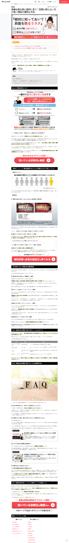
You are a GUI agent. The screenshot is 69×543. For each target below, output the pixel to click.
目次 (66, 540)
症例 (39, 1)
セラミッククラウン (15, 305)
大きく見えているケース (20, 48)
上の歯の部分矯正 (31, 539)
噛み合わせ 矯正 (31, 531)
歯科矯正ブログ (17, 4)
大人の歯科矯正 (15, 524)
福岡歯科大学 (20, 70)
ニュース (54, 1)
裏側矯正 (29, 522)
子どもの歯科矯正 (15, 526)
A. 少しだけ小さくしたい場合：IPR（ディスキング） (34, 240)
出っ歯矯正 (30, 526)
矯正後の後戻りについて (17, 531)
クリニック (43, 1)
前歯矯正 (29, 528)
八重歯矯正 (30, 533)
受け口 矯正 (30, 535)
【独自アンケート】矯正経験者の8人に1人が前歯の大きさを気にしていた (27, 80)
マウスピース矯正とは (16, 533)
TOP (12, 4)
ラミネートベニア (14, 292)
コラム (22, 4)
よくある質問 (49, 1)
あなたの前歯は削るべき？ (18, 78)
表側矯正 (29, 524)
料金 (35, 1)
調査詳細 (34, 195)
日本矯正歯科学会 (36, 71)
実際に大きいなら (36, 48)
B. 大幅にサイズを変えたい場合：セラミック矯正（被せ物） (34, 244)
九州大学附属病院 (27, 70)
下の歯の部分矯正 (31, 537)
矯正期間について (15, 528)
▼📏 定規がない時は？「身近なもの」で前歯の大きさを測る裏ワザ (34, 133)
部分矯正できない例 (32, 542)
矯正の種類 (14, 522)
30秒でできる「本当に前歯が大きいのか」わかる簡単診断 (27, 46)
